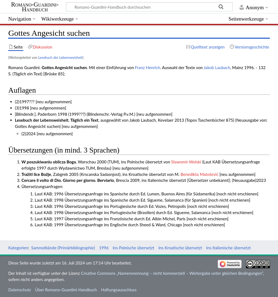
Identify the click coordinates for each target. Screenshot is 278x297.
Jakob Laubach (217, 67)
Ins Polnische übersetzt (133, 247)
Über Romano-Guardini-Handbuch (66, 289)
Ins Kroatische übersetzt (180, 247)
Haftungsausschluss (119, 289)
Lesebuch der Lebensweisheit (60, 57)
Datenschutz (19, 289)
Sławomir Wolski (186, 161)
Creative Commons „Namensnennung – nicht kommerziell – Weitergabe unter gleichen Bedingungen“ (172, 273)
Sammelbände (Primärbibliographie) (63, 247)
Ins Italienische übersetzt (228, 247)
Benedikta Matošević (199, 174)
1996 (104, 247)
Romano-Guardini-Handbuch (35, 7)
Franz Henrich (147, 67)
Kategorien (18, 247)
